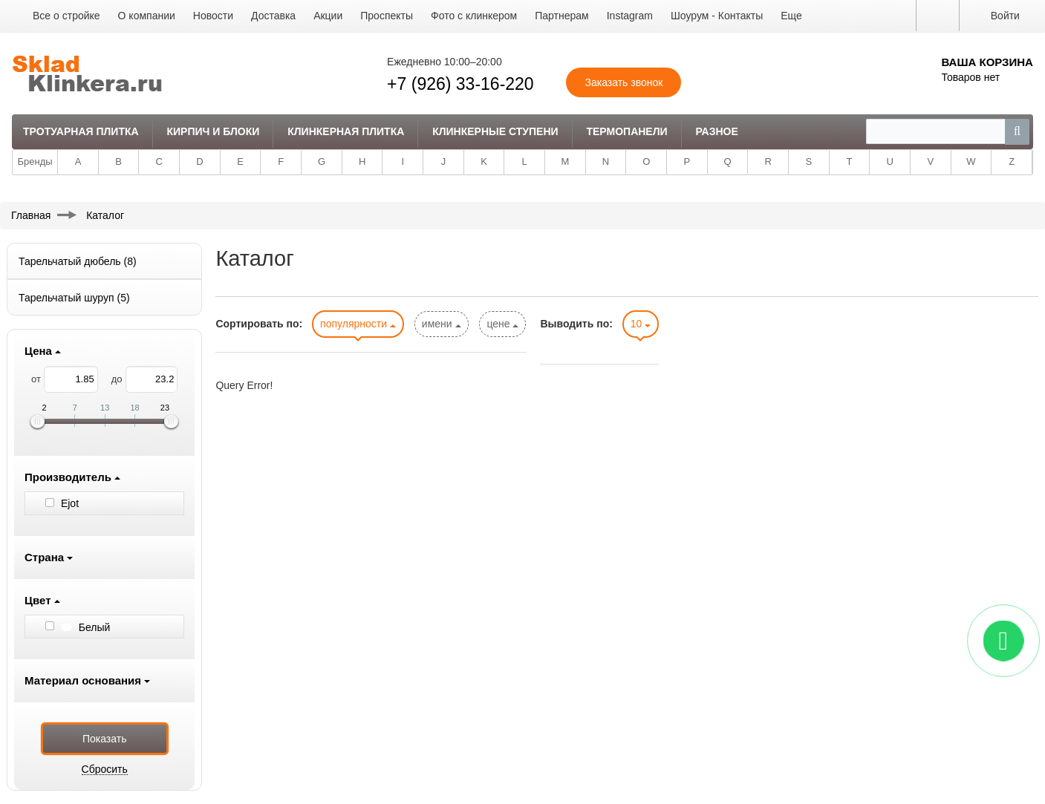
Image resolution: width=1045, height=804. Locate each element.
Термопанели (626, 131)
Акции (327, 16)
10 (641, 324)
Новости (213, 16)
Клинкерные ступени (495, 131)
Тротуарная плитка (81, 131)
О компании (146, 16)
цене (502, 324)
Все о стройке (66, 16)
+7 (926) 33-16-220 (460, 84)
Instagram (630, 16)
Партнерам (561, 16)
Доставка (273, 16)
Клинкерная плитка (345, 131)
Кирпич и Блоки (213, 131)
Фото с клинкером (474, 16)
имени (441, 324)
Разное (716, 131)
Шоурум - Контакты (717, 16)
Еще (791, 16)
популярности (358, 324)
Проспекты (386, 16)
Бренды (35, 161)
